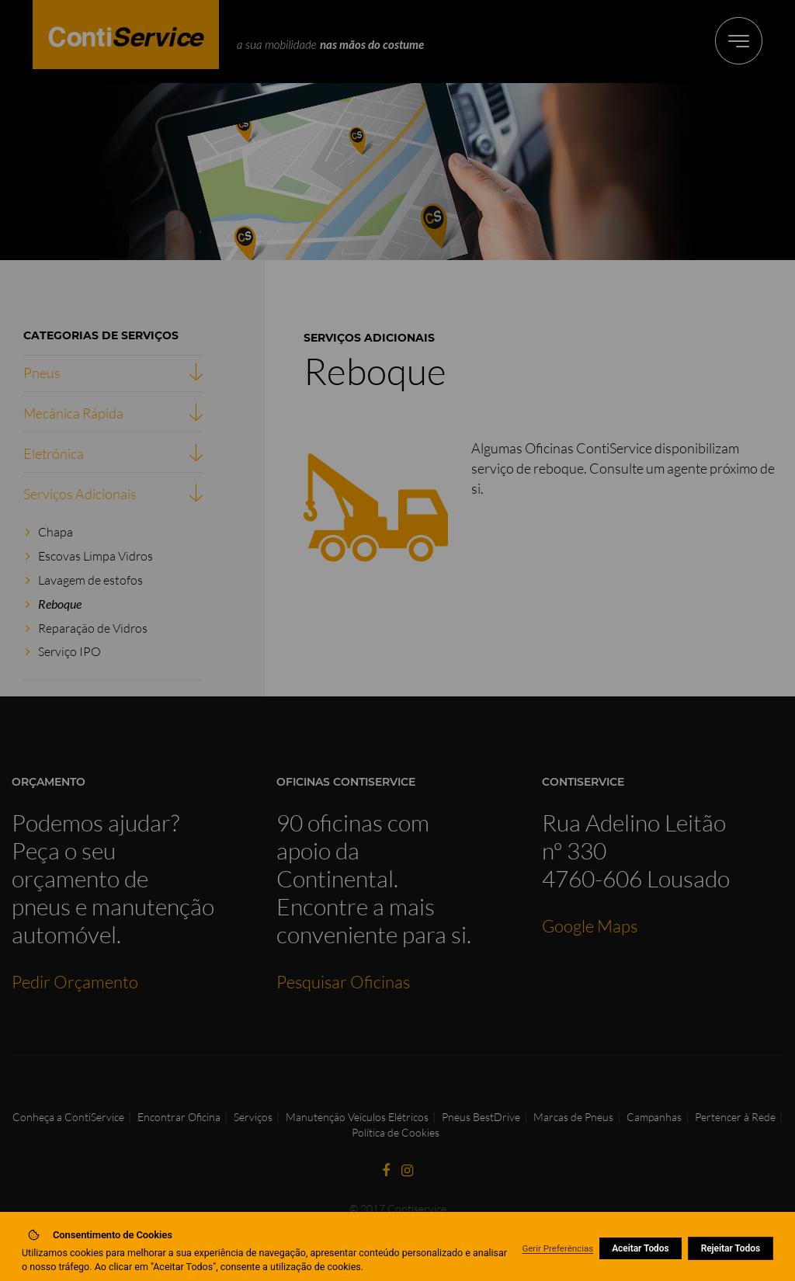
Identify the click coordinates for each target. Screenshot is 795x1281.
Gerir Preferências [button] (557, 1248)
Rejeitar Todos (730, 1248)
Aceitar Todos (640, 1248)
